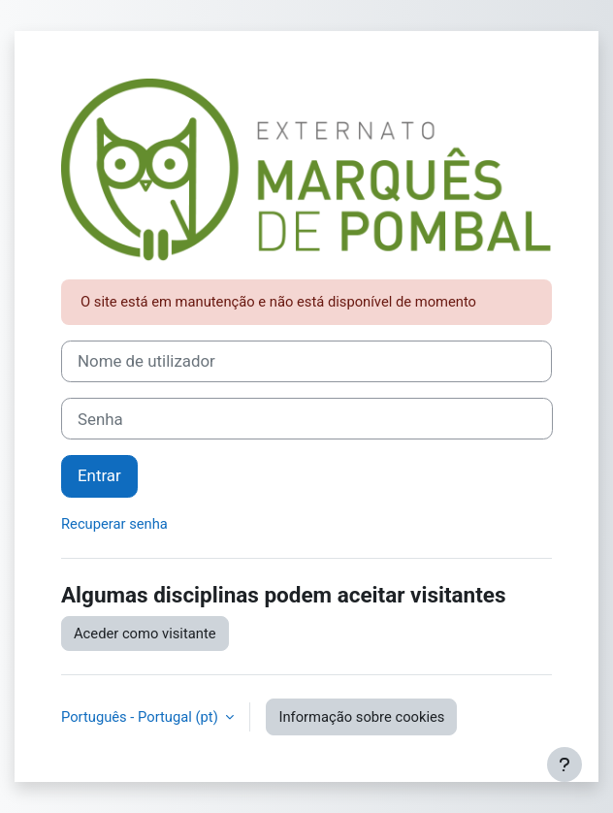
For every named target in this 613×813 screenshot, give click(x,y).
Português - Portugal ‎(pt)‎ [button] (141, 717)
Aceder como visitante (145, 633)
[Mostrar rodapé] (564, 764)
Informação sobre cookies (361, 717)
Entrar (99, 475)
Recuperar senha (114, 524)
